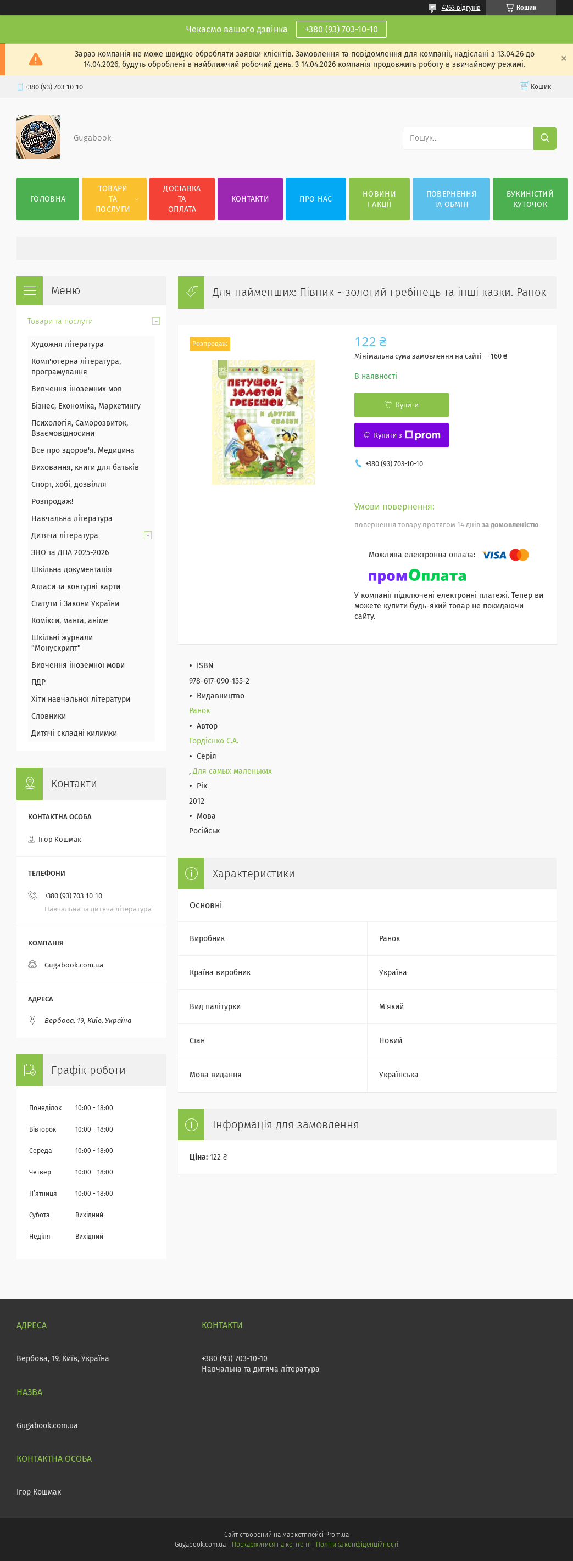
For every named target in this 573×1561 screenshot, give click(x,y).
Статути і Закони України (75, 603)
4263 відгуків (461, 8)
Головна (47, 199)
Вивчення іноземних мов (76, 389)
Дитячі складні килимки (74, 733)
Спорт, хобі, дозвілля (69, 484)
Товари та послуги (113, 199)
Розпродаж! (52, 501)
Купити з (407, 435)
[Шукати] (545, 138)
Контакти (250, 199)
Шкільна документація (71, 569)
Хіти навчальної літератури (80, 699)
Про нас (315, 199)
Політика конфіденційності (357, 1544)
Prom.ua (337, 1534)
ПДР (38, 682)
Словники (48, 716)
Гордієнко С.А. (213, 741)
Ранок (199, 710)
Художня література (67, 344)
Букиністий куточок (530, 199)
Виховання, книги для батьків (85, 467)
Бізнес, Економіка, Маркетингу (86, 406)
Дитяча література (64, 535)
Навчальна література (72, 518)
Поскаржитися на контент (270, 1544)
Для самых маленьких (232, 771)
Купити (407, 405)
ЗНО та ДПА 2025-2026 (70, 552)
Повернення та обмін (451, 199)
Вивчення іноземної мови (78, 665)
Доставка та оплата (182, 199)
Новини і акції (379, 199)
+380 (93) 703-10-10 (341, 29)
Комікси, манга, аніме (69, 620)
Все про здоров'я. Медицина (83, 450)
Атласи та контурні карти (75, 586)
